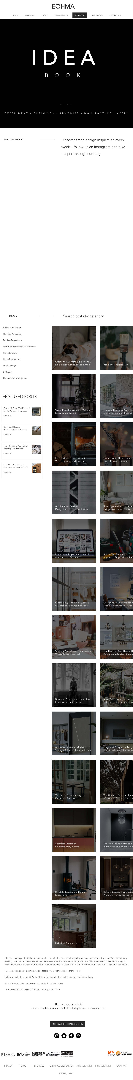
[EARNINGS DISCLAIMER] (61, 1066)
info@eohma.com (51, 989)
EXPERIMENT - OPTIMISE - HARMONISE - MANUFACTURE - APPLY (66, 113)
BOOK (65, 75)
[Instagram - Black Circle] (56, 1035)
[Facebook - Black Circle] (71, 1035)
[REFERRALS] (38, 1066)
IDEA (65, 58)
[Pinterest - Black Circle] (78, 1035)
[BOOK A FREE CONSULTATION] (67, 1024)
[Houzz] (64, 1035)
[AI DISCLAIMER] (84, 1066)
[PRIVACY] (8, 1066)
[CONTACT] (121, 1066)
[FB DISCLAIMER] (103, 1066)
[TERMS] (23, 1066)
